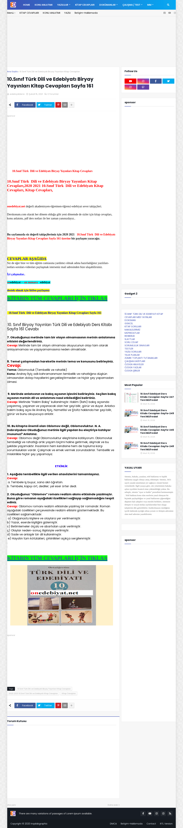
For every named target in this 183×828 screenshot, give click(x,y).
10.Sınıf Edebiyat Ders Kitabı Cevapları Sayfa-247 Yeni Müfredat (157, 397)
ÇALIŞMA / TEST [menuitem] (131, 4)
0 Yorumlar (53, 94)
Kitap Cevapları (69, 693)
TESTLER (129, 348)
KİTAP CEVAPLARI (29, 12)
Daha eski (113, 804)
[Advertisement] (61, 140)
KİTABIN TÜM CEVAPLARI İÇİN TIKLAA (57, 298)
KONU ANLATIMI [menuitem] (43, 4)
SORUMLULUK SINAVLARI (137, 345)
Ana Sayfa (12, 71)
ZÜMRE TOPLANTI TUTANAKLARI (141, 358)
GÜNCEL (129, 323)
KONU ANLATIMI (51, 12)
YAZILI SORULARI (133, 351)
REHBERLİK (130, 336)
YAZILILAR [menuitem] (62, 4)
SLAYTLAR (130, 339)
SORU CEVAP (131, 342)
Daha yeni (10, 804)
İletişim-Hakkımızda (86, 12)
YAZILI (67, 12)
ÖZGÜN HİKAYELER (134, 364)
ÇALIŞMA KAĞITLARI (135, 361)
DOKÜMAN (130, 320)
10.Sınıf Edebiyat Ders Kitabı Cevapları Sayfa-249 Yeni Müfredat (157, 413)
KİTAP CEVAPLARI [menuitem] (85, 4)
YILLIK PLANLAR (132, 355)
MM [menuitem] (149, 4)
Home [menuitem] (26, 4)
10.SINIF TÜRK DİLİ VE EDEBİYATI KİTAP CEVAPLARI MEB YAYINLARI (144, 315)
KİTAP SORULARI (133, 326)
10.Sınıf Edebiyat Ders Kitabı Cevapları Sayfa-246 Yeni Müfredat (157, 430)
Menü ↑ (11, 12)
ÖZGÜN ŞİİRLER (132, 370)
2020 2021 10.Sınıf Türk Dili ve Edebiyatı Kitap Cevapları (33, 693)
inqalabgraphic (39, 823)
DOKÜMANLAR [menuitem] (107, 4)
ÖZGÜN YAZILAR (133, 367)
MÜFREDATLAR (132, 333)
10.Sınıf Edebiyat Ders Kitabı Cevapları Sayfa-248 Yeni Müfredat (157, 446)
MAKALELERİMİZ (132, 329)
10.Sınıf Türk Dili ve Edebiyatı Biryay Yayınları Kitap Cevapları (50, 71)
